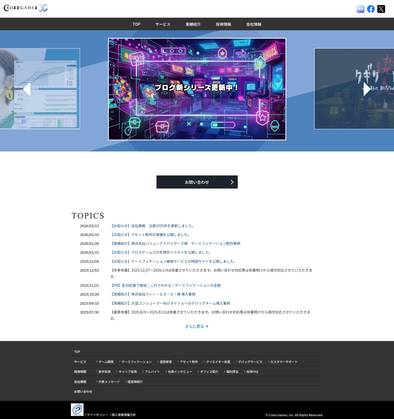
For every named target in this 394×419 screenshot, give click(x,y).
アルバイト (152, 371)
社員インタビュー (180, 371)
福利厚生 (232, 371)
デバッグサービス (250, 361)
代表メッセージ (109, 381)
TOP (136, 24)
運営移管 (166, 361)
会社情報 (253, 24)
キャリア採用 (128, 371)
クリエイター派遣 (218, 361)
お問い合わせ (197, 182)
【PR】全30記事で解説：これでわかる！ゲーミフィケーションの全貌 (165, 285)
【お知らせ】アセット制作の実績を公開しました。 (150, 234)
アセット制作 (189, 361)
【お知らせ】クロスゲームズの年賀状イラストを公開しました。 (161, 252)
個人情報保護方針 (124, 414)
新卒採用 (105, 371)
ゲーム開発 (106, 361)
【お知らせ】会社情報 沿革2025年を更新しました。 (153, 225)
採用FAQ (252, 371)
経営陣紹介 (135, 381)
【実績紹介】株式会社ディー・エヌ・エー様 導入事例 (152, 294)
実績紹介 (193, 24)
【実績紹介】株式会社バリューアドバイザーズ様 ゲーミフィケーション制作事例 (175, 243)
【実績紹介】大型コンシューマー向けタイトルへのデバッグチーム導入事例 (170, 303)
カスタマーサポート (284, 361)
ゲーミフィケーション (137, 361)
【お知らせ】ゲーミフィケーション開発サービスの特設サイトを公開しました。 (173, 261)
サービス (163, 24)
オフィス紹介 (209, 371)
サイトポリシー (97, 414)
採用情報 (223, 24)
